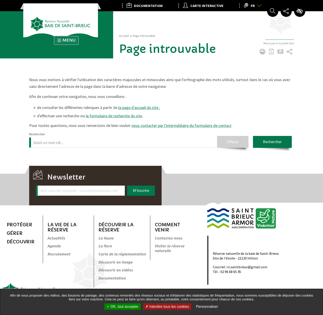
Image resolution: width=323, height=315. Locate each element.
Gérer (15, 233)
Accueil (124, 36)
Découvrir (21, 241)
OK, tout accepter (122, 306)
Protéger (19, 224)
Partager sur (289, 51)
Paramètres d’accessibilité (299, 11)
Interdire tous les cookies (167, 306)
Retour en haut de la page (289, 191)
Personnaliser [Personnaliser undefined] (207, 306)
